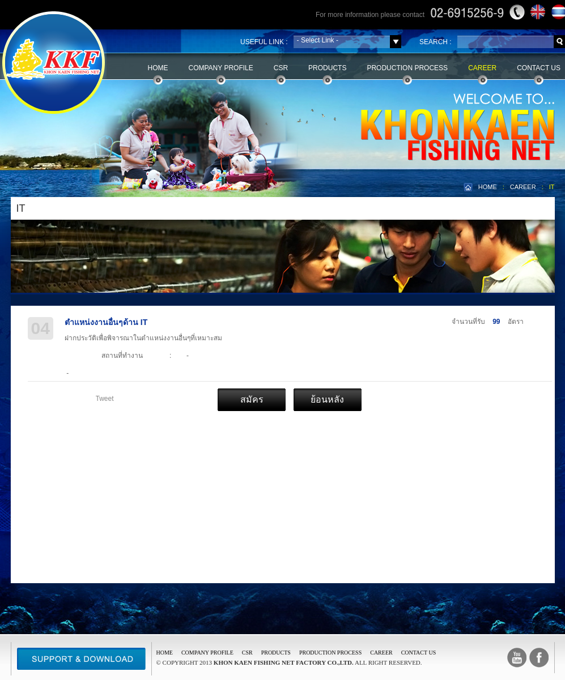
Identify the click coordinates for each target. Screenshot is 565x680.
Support (81, 659)
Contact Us (538, 68)
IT (552, 186)
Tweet (105, 399)
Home (158, 68)
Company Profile (221, 68)
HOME (487, 186)
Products (327, 68)
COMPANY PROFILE (207, 652)
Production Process (407, 68)
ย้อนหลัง (327, 399)
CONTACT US (418, 652)
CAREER (523, 186)
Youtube (516, 658)
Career (482, 68)
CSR (281, 68)
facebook (539, 658)
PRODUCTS (276, 652)
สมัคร (252, 399)
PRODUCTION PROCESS (330, 652)
